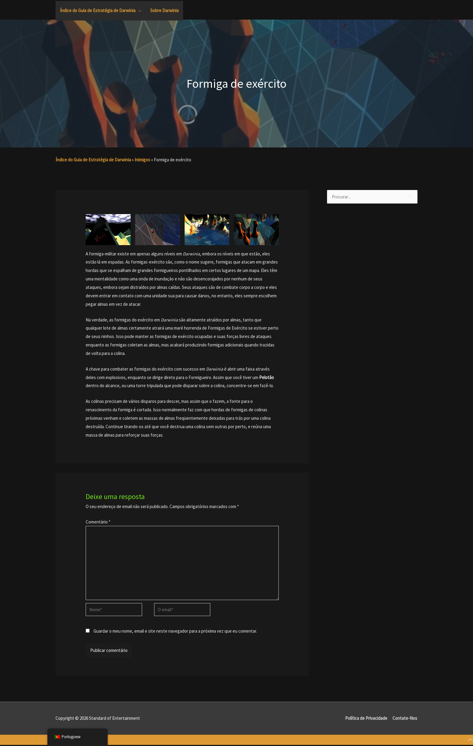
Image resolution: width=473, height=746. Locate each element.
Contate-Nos (405, 719)
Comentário (98, 522)
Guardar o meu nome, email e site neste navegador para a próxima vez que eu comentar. (175, 631)
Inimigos (142, 160)
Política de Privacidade (366, 719)
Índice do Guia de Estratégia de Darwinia (93, 160)
